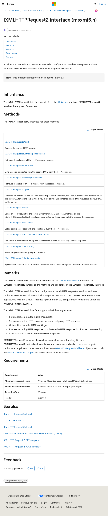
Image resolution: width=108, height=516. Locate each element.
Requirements (12, 53)
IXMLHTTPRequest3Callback (18, 426)
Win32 (33, 10)
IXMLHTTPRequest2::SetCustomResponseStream (27, 234)
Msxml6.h (79, 10)
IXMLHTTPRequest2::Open (17, 189)
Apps (24, 10)
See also (9, 57)
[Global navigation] (3, 4)
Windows (15, 10)
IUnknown (62, 102)
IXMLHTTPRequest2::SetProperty (20, 246)
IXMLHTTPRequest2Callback (69, 348)
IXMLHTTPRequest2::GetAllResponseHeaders (25, 153)
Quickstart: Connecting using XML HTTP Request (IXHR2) (33, 433)
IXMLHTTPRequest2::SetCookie (19, 222)
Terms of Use (40, 507)
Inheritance (11, 41)
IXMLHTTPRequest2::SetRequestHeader (22, 258)
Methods (10, 45)
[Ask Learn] (96, 10)
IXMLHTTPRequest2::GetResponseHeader (23, 177)
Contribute (55, 502)
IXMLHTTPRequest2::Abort (17, 141)
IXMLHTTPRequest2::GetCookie (19, 165)
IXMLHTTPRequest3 (69, 280)
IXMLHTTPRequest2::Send (16, 207)
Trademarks (55, 507)
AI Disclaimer (12, 502)
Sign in (102, 3)
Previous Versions (29, 502)
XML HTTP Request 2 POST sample (21, 446)
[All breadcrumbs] (6, 10)
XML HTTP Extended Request (58, 10)
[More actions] (101, 10)
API (40, 10)
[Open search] (95, 4)
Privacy (67, 502)
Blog (43, 502)
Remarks (10, 49)
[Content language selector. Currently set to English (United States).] (19, 495)
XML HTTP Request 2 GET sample (20, 440)
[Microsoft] (54, 4)
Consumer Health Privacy (17, 507)
